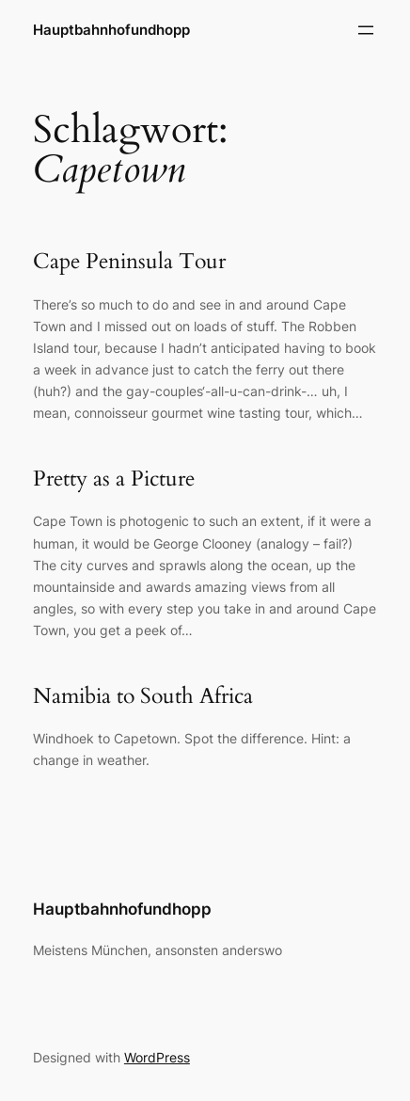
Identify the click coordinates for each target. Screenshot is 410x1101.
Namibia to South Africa (143, 696)
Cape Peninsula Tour (129, 261)
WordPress (157, 1057)
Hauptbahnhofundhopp (111, 30)
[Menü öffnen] (366, 30)
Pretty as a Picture (114, 479)
